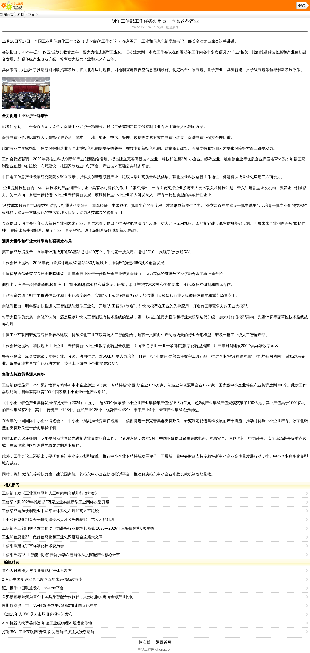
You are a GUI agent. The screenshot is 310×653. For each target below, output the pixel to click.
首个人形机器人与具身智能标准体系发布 (37, 571)
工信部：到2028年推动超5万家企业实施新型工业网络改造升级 (56, 502)
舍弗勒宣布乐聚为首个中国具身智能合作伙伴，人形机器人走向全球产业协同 (68, 597)
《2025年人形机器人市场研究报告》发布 (37, 614)
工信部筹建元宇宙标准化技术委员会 (33, 546)
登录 (302, 5)
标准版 (144, 642)
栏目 (20, 14)
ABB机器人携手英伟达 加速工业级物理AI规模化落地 (47, 623)
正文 (31, 14)
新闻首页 (7, 14)
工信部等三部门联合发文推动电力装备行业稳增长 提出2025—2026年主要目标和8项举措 (78, 528)
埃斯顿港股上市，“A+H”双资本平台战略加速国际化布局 (49, 605)
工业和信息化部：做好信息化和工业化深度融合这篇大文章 (52, 537)
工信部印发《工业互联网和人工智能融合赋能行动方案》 (50, 493)
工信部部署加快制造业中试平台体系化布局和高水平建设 (50, 511)
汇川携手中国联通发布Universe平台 (33, 588)
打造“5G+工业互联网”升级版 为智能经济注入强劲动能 (48, 632)
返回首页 (163, 642)
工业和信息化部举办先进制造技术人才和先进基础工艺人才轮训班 (58, 520)
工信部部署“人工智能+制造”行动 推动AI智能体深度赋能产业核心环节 (61, 555)
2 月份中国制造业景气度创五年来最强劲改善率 (42, 579)
